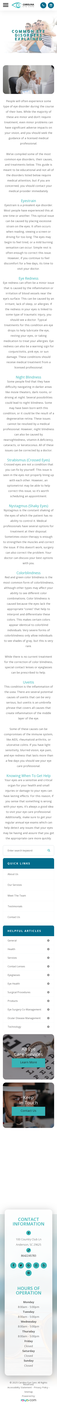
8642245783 (28, 1255)
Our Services (15, 885)
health (11, 949)
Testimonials (15, 906)
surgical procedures (19, 992)
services (12, 957)
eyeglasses (14, 975)
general (12, 940)
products (13, 1001)
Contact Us (14, 917)
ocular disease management (24, 1018)
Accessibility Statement (19, 1387)
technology (14, 1026)
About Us (13, 874)
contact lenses (16, 966)
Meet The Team (17, 895)
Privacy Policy (41, 1387)
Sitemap (28, 1391)
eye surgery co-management (24, 1009)
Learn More (28, 1062)
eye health (14, 983)
